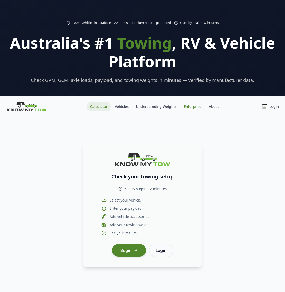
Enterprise (193, 106)
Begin (129, 250)
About (214, 106)
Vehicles (122, 106)
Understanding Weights (156, 106)
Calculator (99, 106)
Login (270, 106)
